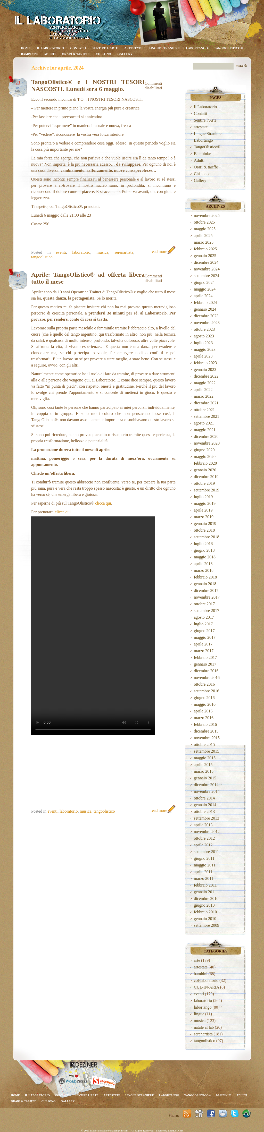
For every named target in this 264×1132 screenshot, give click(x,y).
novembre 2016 (207, 677)
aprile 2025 (203, 235)
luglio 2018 (203, 543)
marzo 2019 (203, 517)
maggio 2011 (204, 865)
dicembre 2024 (206, 262)
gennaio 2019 (205, 523)
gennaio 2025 (205, 255)
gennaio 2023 (205, 369)
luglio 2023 (203, 343)
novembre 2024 (207, 269)
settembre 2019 (206, 490)
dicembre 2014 (206, 784)
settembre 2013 (206, 818)
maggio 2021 (205, 430)
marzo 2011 (203, 878)
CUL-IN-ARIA (206, 987)
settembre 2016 (206, 691)
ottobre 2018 (204, 530)
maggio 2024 (205, 289)
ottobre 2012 (204, 838)
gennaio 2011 (205, 892)
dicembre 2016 (206, 671)
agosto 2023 (204, 336)
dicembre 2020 (206, 436)
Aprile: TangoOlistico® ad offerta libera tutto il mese (88, 278)
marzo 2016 (203, 718)
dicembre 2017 (206, 590)
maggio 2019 (205, 503)
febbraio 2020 (205, 463)
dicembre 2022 (206, 376)
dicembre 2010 (206, 898)
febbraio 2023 (205, 363)
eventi (61, 252)
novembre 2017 (207, 597)
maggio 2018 (205, 557)
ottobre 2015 (204, 744)
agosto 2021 (204, 423)
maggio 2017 (205, 637)
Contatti (78, 48)
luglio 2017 (203, 624)
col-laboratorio (206, 980)
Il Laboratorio (50, 48)
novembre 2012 (207, 831)
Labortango (197, 48)
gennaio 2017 (205, 664)
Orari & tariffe (76, 54)
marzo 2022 (203, 396)
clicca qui (103, 503)
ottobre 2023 (204, 329)
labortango (202, 1007)
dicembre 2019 (206, 476)
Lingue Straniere (164, 48)
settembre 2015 (206, 751)
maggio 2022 (205, 383)
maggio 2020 (205, 456)
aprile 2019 (203, 510)
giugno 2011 (204, 858)
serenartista (123, 252)
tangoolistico (42, 257)
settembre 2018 (206, 537)
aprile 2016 (203, 711)
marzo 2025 (203, 242)
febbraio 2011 (205, 885)
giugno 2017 (204, 630)
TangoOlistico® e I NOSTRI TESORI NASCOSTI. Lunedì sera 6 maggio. (88, 85)
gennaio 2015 (205, 778)
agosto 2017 (204, 617)
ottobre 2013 (204, 811)
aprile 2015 (203, 764)
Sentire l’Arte (105, 48)
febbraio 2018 (205, 577)
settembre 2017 (206, 610)
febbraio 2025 (205, 249)
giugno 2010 (204, 905)
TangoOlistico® (228, 48)
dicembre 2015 (206, 731)
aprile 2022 (203, 389)
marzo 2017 (203, 651)
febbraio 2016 (205, 724)
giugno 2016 (204, 697)
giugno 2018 (204, 550)
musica (102, 252)
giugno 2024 (204, 282)
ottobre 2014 (204, 798)
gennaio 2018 (205, 584)
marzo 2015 (203, 771)
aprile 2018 (203, 563)
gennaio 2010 (205, 918)
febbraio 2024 (205, 302)
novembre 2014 (207, 791)
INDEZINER (175, 1130)
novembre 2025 (207, 215)
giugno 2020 (204, 450)
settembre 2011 (206, 851)
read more (159, 251)
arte (197, 960)
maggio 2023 (205, 349)
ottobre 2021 (204, 409)
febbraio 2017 (205, 657)
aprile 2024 (203, 296)
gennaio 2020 (205, 470)
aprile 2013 (203, 825)
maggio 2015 (205, 758)
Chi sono (103, 54)
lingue (199, 1014)
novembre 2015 (207, 738)
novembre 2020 (207, 443)
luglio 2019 (203, 497)
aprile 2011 (203, 872)
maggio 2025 (205, 229)
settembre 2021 (206, 416)
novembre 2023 (207, 322)
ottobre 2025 (204, 222)
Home (26, 48)
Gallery (125, 54)
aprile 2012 (203, 845)
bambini (200, 974)
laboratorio (81, 252)
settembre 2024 (206, 276)
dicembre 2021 (206, 403)
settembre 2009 (206, 925)
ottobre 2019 (204, 483)
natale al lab (204, 1027)
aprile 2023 (203, 356)
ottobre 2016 (204, 684)
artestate (133, 48)
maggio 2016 (205, 704)
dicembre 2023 (206, 316)
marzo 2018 (203, 570)
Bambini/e (29, 54)
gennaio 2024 (205, 309)
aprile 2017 (203, 644)
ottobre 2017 (204, 604)
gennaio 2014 (205, 805)
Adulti (50, 54)
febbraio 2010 (205, 912)
